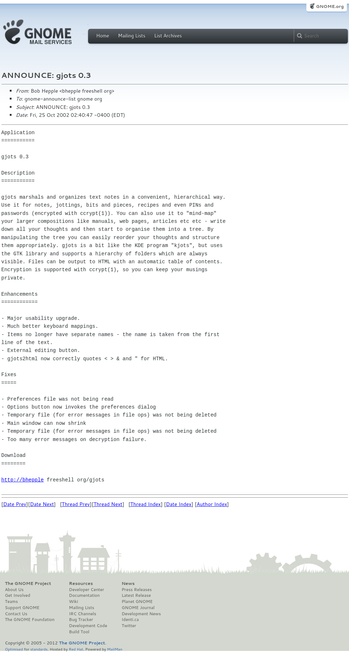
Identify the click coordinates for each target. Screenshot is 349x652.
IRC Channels (82, 614)
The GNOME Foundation (30, 619)
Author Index (212, 504)
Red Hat (76, 649)
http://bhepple (22, 479)
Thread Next (107, 504)
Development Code (88, 626)
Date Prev (14, 504)
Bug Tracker (81, 619)
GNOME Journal (138, 608)
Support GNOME (22, 608)
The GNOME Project (28, 583)
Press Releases (137, 589)
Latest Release (136, 595)
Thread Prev (76, 504)
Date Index (179, 504)
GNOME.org (330, 6)
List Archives (168, 35)
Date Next (42, 504)
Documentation (84, 595)
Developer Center (86, 589)
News (128, 583)
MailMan (114, 649)
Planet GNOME (137, 601)
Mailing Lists (131, 35)
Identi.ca (130, 619)
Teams (11, 601)
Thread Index (145, 504)
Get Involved (17, 595)
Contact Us (16, 614)
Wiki (73, 601)
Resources (81, 583)
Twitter (129, 626)
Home (102, 35)
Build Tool (79, 632)
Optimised (14, 649)
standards (39, 649)
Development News (141, 614)
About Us (14, 589)
